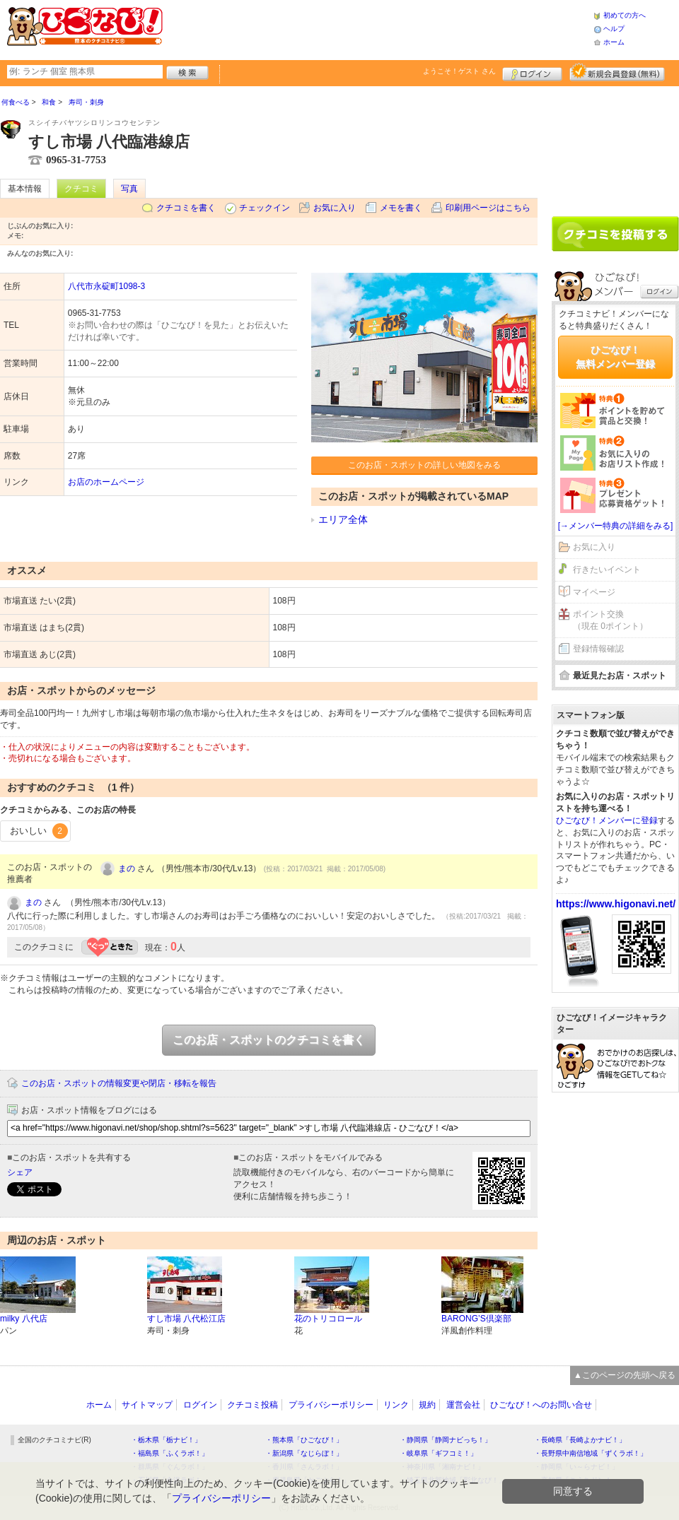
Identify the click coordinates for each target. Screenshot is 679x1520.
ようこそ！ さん (459, 71)
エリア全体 (343, 519)
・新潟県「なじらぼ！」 (304, 1453)
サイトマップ (147, 1405)
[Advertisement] (615, 146)
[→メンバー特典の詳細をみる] (615, 526)
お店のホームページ (106, 482)
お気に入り (334, 208)
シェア (20, 1172)
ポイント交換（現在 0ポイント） (610, 620)
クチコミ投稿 (252, 1405)
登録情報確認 (598, 649)
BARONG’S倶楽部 (476, 1319)
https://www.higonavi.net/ (615, 903)
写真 (129, 189)
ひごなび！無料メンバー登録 (615, 357)
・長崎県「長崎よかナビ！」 (580, 1440)
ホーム (614, 42)
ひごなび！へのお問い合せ (541, 1405)
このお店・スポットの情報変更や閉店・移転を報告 (118, 1083)
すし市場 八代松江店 (186, 1319)
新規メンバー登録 (617, 72)
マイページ (594, 592)
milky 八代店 (23, 1319)
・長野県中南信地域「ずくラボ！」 (590, 1453)
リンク (396, 1405)
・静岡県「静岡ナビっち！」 (446, 1440)
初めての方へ (624, 15)
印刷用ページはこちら (488, 208)
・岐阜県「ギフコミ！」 (438, 1453)
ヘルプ (614, 29)
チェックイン (264, 208)
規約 (427, 1405)
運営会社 (463, 1405)
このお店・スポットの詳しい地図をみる (424, 465)
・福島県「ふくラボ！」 (170, 1453)
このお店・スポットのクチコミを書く (269, 1040)
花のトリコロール (328, 1319)
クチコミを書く (186, 208)
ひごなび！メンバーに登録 (607, 820)
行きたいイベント (607, 570)
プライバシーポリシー (331, 1405)
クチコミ (81, 189)
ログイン (532, 72)
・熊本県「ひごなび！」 (304, 1440)
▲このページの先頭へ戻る (624, 1375)
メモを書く (401, 208)
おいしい (39, 831)
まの (126, 868)
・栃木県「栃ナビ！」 (166, 1440)
